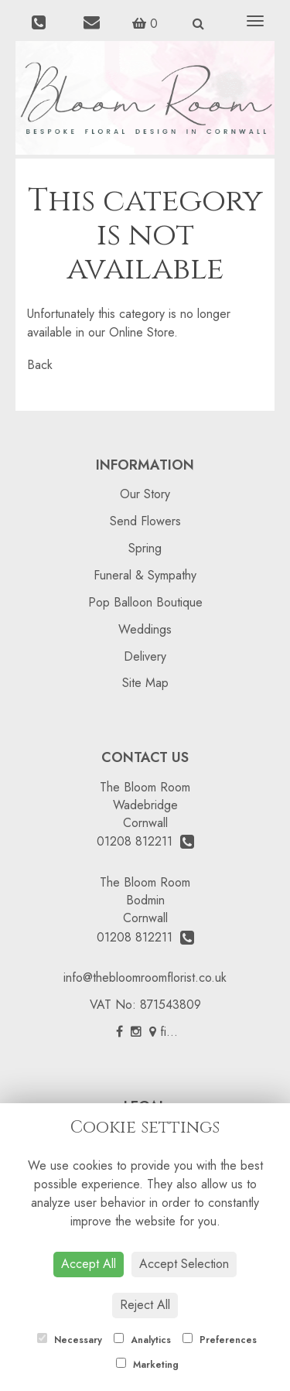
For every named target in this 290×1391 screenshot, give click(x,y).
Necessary (69, 1340)
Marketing (147, 1365)
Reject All (145, 1305)
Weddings (145, 629)
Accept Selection (184, 1264)
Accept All (88, 1264)
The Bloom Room (145, 787)
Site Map (145, 683)
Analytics (142, 1340)
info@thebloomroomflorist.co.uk (145, 977)
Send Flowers (145, 521)
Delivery (145, 656)
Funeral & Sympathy (145, 575)
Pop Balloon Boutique (145, 602)
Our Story (145, 494)
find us (172, 1032)
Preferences (220, 1340)
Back (40, 365)
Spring (145, 548)
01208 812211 (145, 841)
